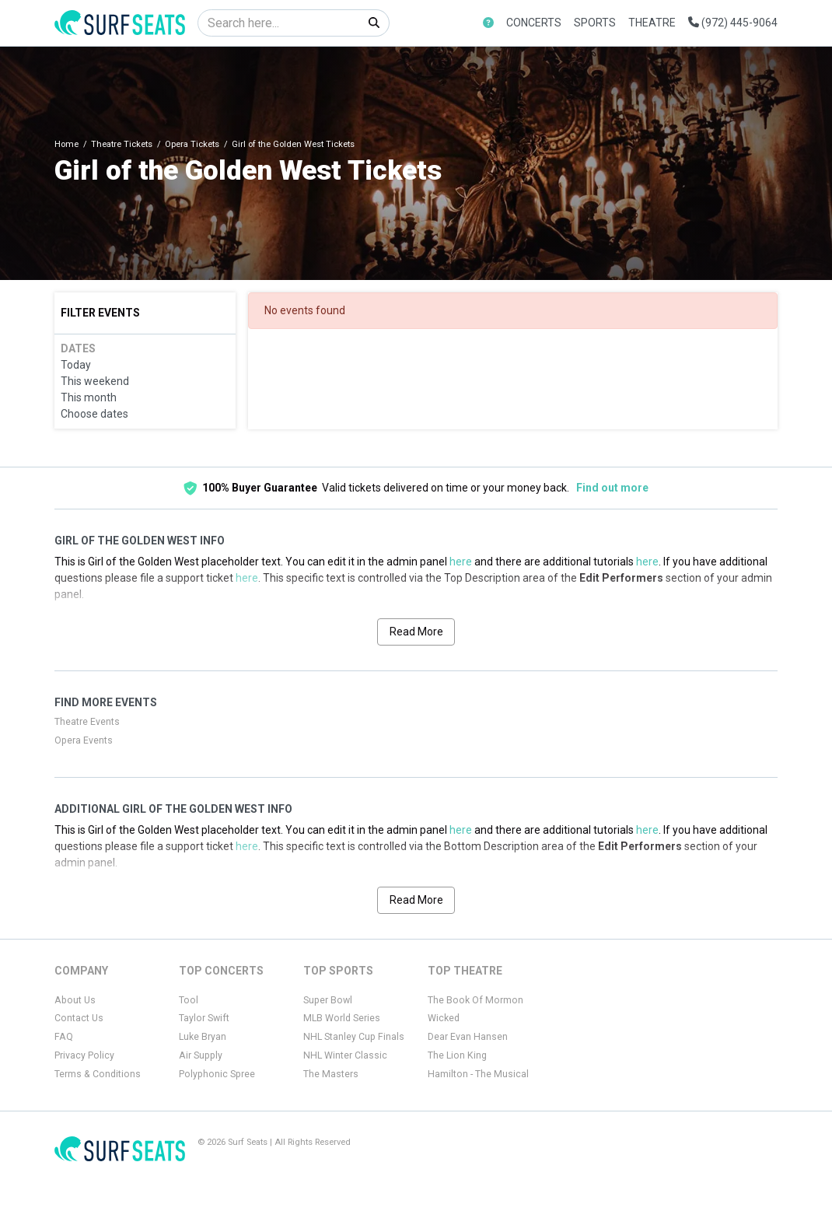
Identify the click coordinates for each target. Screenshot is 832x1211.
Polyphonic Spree (217, 1074)
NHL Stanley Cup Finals (353, 1036)
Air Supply (200, 1055)
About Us (75, 1000)
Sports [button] (595, 22)
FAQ (63, 1036)
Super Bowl (327, 1000)
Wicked (444, 1018)
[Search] (279, 23)
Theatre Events (87, 721)
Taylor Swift (204, 1018)
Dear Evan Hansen (468, 1036)
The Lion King (457, 1055)
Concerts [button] (533, 22)
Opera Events (83, 740)
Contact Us (78, 1018)
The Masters (330, 1074)
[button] (488, 23)
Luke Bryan (202, 1036)
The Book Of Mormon (475, 1000)
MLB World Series (341, 1018)
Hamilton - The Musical (478, 1074)
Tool (188, 1000)
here (460, 561)
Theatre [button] (652, 22)
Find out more (612, 487)
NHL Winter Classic (345, 1055)
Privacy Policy (84, 1055)
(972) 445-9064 (733, 22)
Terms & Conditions (97, 1074)
